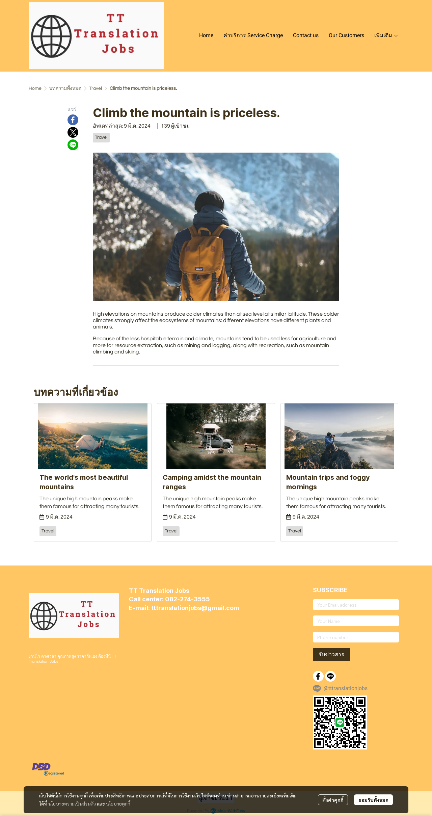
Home (35, 88)
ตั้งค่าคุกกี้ (333, 800)
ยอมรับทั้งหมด (373, 800)
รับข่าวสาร (331, 654)
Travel (95, 88)
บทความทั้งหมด (65, 88)
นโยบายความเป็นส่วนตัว (72, 803)
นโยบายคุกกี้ (118, 803)
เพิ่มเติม (386, 35)
